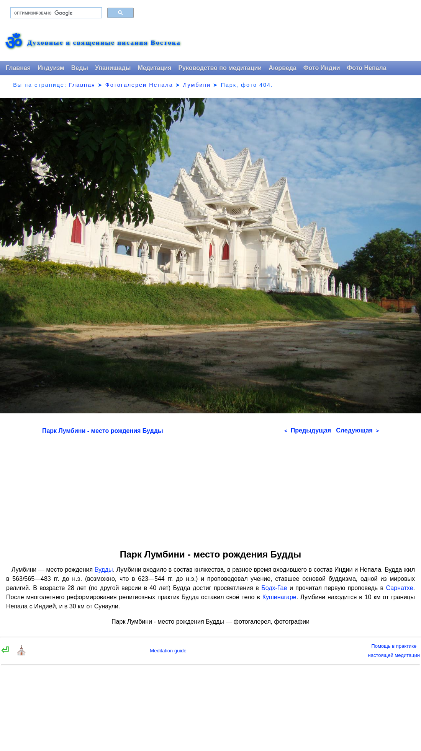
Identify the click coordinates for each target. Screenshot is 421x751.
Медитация (154, 68)
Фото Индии (321, 68)
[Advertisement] (210, 489)
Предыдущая (307, 430)
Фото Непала (367, 68)
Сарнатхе (399, 588)
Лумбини (197, 85)
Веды (79, 68)
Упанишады (113, 68)
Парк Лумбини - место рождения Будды (102, 431)
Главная (18, 68)
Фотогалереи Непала (139, 85)
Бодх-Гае (274, 588)
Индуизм (51, 68)
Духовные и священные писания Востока (103, 43)
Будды (104, 569)
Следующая (357, 430)
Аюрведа (283, 68)
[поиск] (55, 13)
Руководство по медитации (220, 68)
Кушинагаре (279, 597)
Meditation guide (168, 650)
